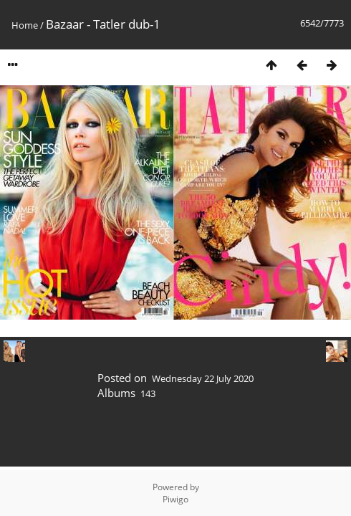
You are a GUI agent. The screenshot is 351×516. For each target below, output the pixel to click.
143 (147, 393)
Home (24, 25)
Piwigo (175, 499)
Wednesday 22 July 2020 (203, 378)
